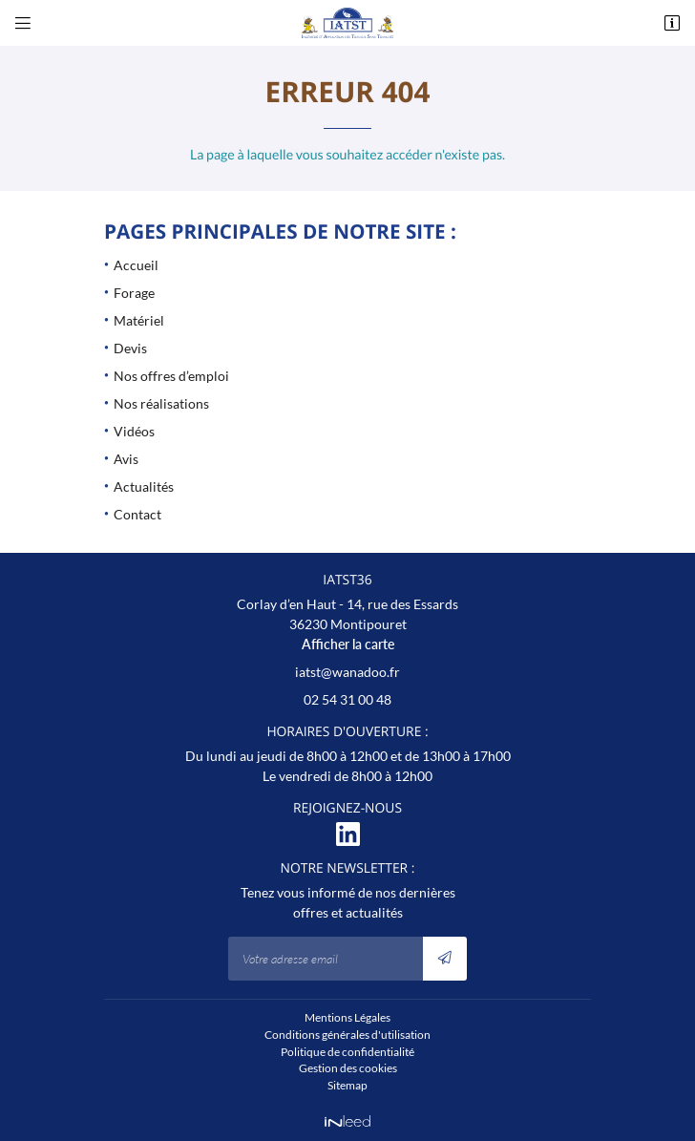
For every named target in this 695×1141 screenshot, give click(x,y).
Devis (130, 348)
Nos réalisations (161, 403)
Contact (137, 514)
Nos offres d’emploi (171, 376)
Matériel (139, 320)
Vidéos (134, 431)
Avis (126, 459)
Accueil (136, 265)
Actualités (144, 486)
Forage (134, 293)
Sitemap (347, 1085)
